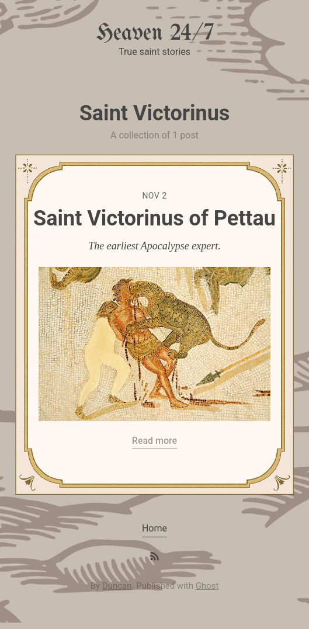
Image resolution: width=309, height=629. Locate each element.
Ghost (207, 586)
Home (154, 528)
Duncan (117, 586)
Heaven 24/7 (155, 34)
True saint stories (154, 51)
